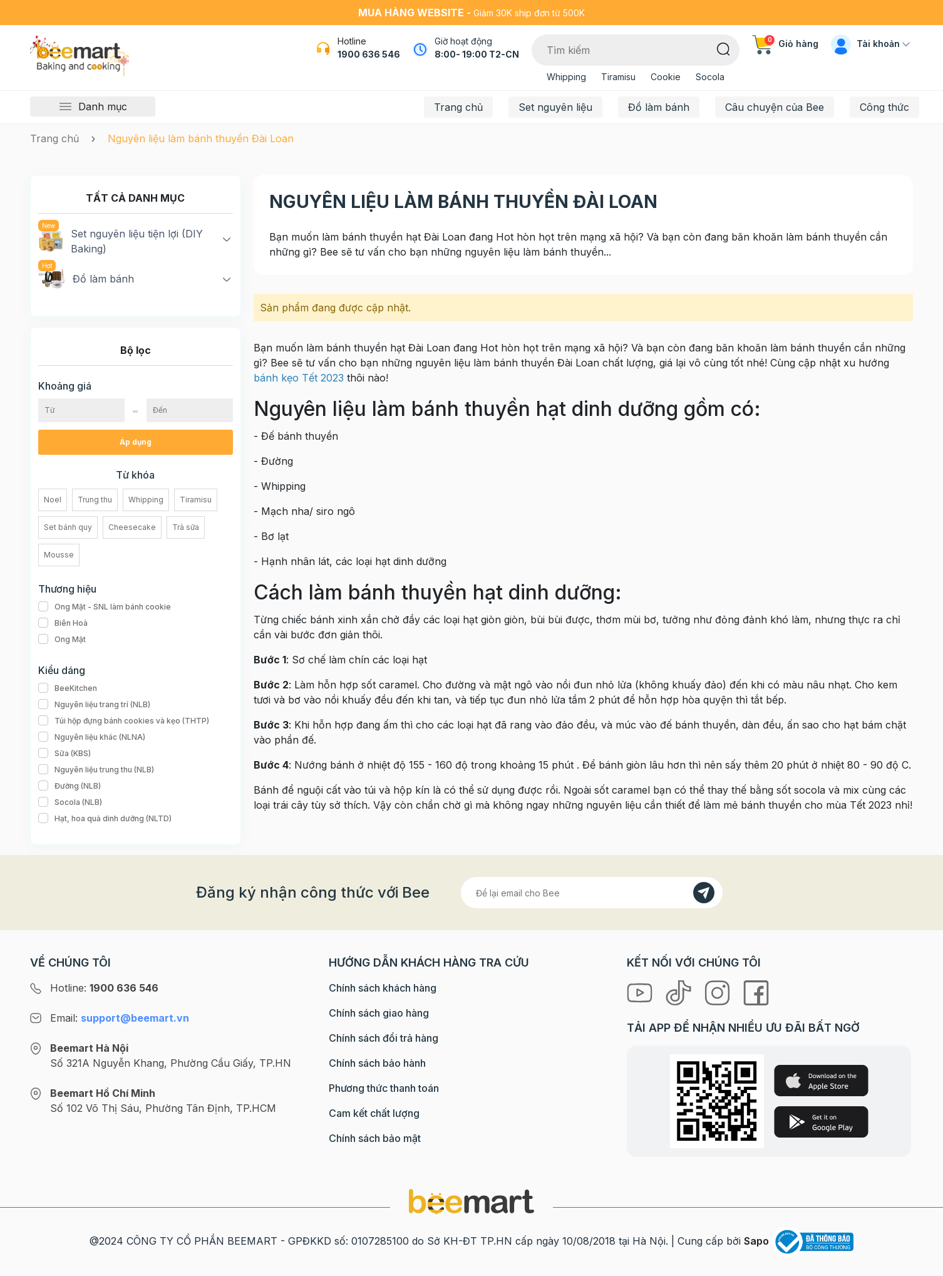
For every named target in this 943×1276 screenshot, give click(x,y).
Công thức (884, 107)
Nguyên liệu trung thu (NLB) (96, 769)
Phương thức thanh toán (384, 1088)
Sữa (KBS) (64, 753)
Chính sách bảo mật (375, 1138)
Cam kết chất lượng (374, 1113)
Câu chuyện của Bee (774, 107)
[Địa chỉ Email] (592, 892)
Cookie (666, 76)
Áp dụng (136, 442)
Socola (710, 76)
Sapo (756, 1241)
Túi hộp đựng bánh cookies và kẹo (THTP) (123, 721)
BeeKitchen (67, 688)
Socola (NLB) (70, 802)
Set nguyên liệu (555, 107)
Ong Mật (62, 639)
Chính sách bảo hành (377, 1063)
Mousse (59, 554)
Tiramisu (618, 76)
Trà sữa (185, 527)
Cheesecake (132, 527)
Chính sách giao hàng (379, 1013)
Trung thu (95, 499)
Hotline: (104, 988)
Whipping (566, 76)
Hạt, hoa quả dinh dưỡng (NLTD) (105, 818)
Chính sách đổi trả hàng (383, 1038)
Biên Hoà (63, 623)
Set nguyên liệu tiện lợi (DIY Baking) (120, 240)
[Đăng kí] (703, 892)
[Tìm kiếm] (723, 48)
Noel (52, 499)
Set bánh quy (68, 527)
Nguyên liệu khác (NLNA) (91, 737)
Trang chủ (458, 107)
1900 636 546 (369, 54)
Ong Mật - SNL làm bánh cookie (104, 607)
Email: (119, 1018)
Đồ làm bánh (658, 107)
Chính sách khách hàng (382, 988)
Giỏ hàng (785, 43)
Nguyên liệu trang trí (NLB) (94, 704)
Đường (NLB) (69, 786)
